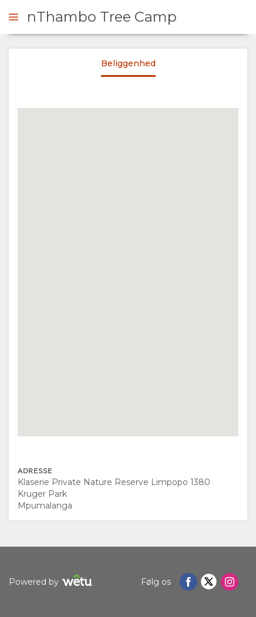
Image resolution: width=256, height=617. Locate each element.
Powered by (52, 582)
